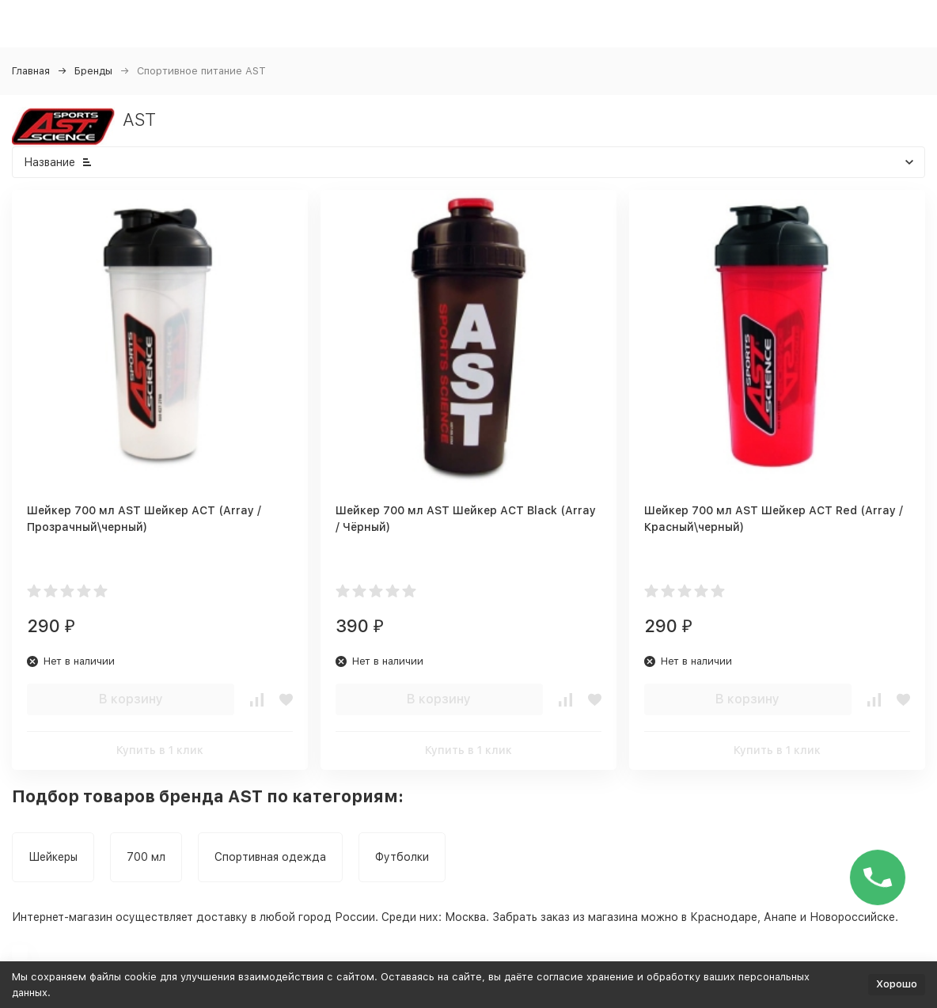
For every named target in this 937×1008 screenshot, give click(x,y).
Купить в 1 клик (159, 750)
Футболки (402, 857)
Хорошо (896, 984)
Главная (31, 71)
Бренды (93, 71)
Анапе (780, 917)
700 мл (146, 857)
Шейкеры (53, 857)
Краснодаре (723, 917)
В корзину (131, 699)
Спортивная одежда (270, 857)
